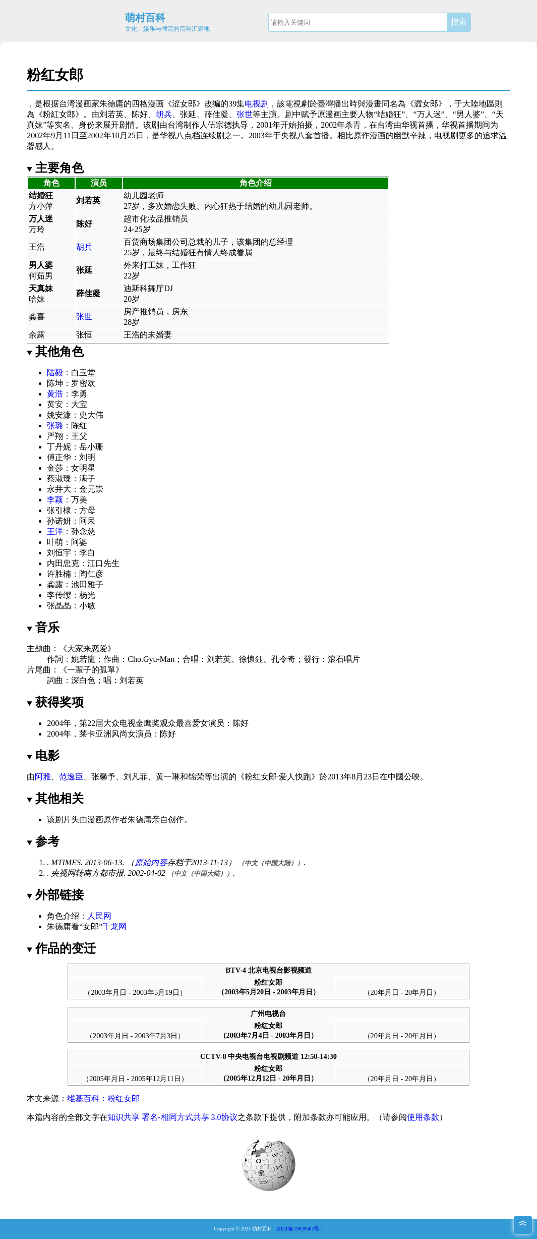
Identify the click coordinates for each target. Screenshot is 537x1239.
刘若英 (111, 114)
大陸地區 (478, 103)
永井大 (59, 489)
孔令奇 (283, 659)
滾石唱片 (344, 659)
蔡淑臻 (59, 478)
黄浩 (55, 393)
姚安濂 (59, 415)
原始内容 (151, 862)
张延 (188, 114)
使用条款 (423, 1117)
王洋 (55, 531)
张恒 (84, 334)
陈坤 (55, 383)
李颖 (55, 499)
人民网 (99, 916)
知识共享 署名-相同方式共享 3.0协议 (172, 1117)
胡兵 (164, 114)
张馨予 (103, 776)
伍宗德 (220, 125)
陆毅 (55, 372)
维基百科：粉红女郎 (103, 1098)
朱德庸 (111, 103)
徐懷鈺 (251, 659)
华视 (409, 125)
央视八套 (297, 135)
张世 (244, 114)
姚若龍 (83, 659)
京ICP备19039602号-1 (299, 1228)
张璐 (55, 425)
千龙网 (114, 926)
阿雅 (43, 776)
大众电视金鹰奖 (131, 723)
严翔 (55, 436)
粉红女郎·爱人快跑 (278, 776)
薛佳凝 (216, 114)
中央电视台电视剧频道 (263, 1056)
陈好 (140, 114)
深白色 (83, 680)
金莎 (55, 468)
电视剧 (257, 103)
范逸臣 (71, 776)
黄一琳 (168, 776)
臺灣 (325, 103)
